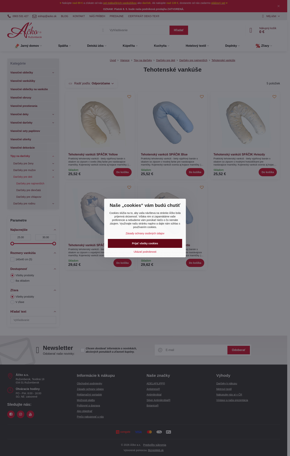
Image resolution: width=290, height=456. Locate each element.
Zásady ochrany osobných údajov (145, 233)
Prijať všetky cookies (145, 243)
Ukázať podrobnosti (145, 251)
